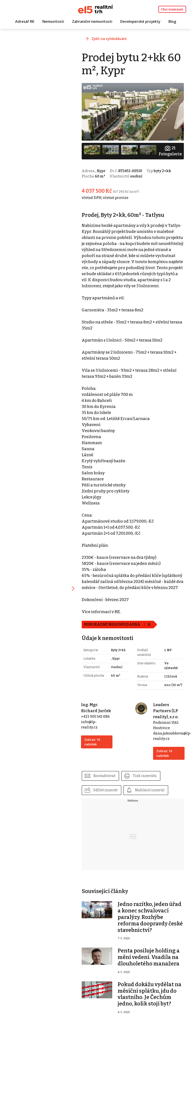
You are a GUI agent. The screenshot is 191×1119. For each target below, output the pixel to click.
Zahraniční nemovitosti (92, 21)
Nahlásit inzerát (151, 806)
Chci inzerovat (172, 9)
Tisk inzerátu (147, 792)
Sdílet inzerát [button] (107, 806)
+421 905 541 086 (97, 733)
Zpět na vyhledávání (111, 39)
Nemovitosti (53, 21)
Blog (172, 21)
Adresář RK (24, 21)
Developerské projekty (140, 21)
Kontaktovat (106, 792)
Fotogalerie (170, 150)
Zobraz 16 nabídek (94, 758)
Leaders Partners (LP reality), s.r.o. (166, 727)
